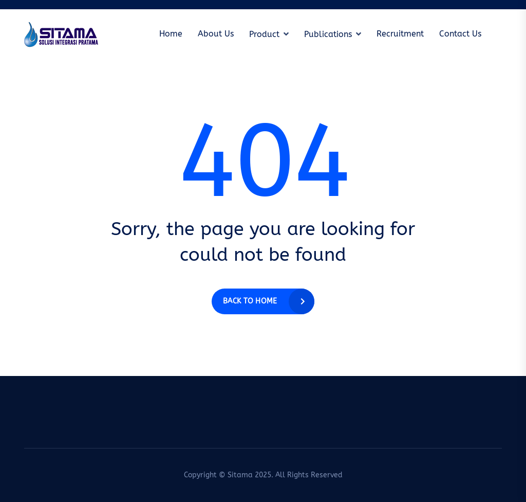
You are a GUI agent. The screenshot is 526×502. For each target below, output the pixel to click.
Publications (328, 34)
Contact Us (460, 34)
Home (170, 34)
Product (264, 34)
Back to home (250, 301)
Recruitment (400, 34)
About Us (216, 34)
